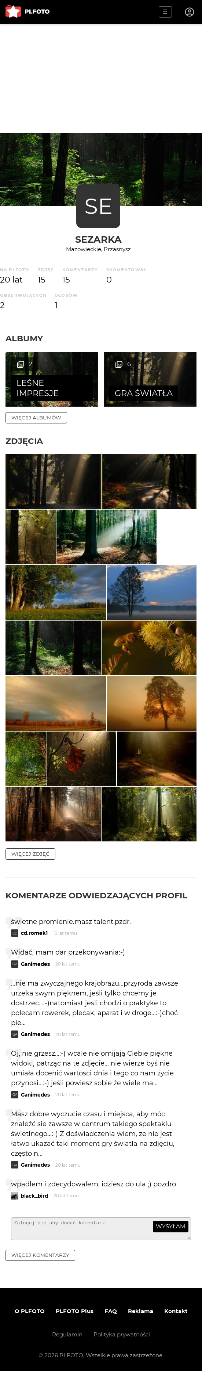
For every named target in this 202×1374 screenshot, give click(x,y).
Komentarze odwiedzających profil (96, 896)
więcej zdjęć (30, 854)
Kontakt (176, 1314)
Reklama (140, 1314)
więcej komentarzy (40, 1259)
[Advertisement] (101, 78)
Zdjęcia (24, 441)
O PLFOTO (30, 1314)
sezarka (98, 239)
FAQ (110, 1314)
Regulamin (67, 1337)
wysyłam (170, 1226)
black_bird (34, 1196)
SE (98, 206)
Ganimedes (35, 964)
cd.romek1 (34, 933)
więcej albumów (36, 418)
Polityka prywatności (121, 1337)
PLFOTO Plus (74, 1314)
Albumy (24, 338)
